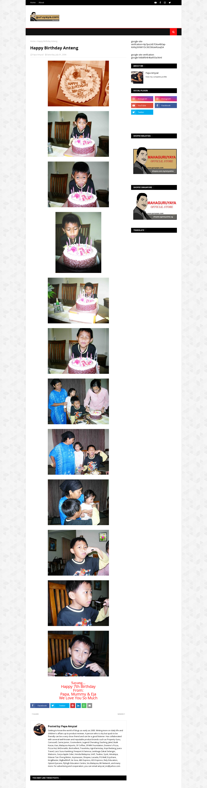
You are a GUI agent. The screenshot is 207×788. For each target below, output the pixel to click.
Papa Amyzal (38, 54)
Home (33, 2)
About (41, 2)
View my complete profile (156, 77)
